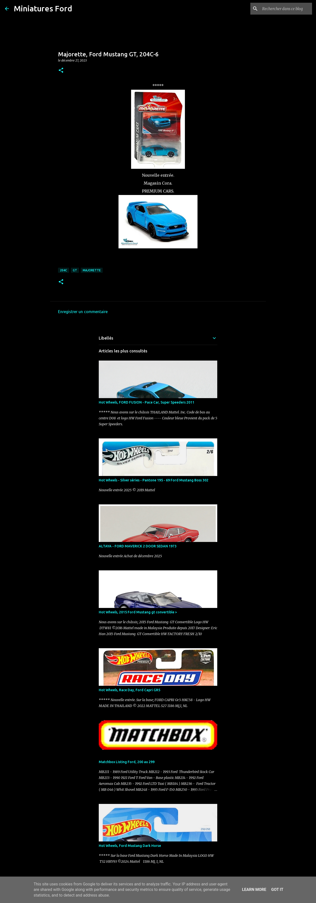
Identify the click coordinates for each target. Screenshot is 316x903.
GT (75, 270)
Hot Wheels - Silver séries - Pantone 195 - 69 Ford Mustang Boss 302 (153, 480)
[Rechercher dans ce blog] (286, 9)
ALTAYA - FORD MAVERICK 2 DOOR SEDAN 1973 (138, 546)
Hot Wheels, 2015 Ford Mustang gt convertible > (138, 612)
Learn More (254, 889)
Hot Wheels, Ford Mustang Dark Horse (130, 846)
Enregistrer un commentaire (83, 311)
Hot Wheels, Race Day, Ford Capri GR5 (129, 690)
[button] (61, 70)
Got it (277, 889)
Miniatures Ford (43, 8)
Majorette (92, 270)
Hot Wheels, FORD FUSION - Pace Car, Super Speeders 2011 (146, 402)
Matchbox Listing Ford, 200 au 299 (127, 762)
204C (63, 270)
